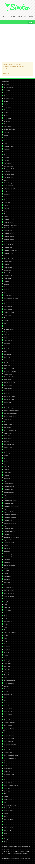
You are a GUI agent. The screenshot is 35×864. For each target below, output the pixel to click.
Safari (5, 677)
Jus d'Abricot (7, 354)
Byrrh (5, 138)
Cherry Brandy (8, 183)
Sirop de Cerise (8, 714)
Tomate (6, 813)
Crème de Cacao (8, 222)
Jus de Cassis (8, 388)
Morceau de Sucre (9, 585)
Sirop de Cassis (8, 711)
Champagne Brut (8, 166)
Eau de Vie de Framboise (11, 298)
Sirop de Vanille (8, 763)
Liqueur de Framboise (10, 509)
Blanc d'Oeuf (7, 126)
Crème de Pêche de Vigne (11, 256)
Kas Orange (7, 453)
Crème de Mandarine (9, 236)
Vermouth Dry (7, 824)
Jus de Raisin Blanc (9, 444)
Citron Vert (7, 202)
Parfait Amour (7, 610)
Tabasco (6, 794)
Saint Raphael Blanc (9, 680)
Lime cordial (7, 472)
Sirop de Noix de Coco (10, 747)
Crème (6, 216)
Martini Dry (7, 573)
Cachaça (6, 140)
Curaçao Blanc (8, 267)
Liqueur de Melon (8, 526)
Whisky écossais (8, 839)
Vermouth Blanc (8, 819)
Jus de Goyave (8, 419)
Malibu (6, 545)
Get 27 (6, 323)
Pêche (5, 618)
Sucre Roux (7, 788)
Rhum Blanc (7, 666)
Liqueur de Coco (8, 497)
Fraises (6, 318)
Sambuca (6, 686)
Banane (6, 115)
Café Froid (7, 152)
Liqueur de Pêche (9, 534)
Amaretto (6, 84)
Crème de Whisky (9, 259)
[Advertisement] (17, 43)
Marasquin (7, 562)
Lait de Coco (7, 467)
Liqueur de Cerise (9, 492)
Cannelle (6, 160)
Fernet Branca (8, 306)
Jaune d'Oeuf (7, 348)
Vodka (5, 833)
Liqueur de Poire (8, 540)
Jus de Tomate (8, 447)
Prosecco (6, 652)
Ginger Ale (7, 332)
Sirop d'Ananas (8, 703)
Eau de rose (7, 295)
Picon (5, 627)
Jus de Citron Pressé (9, 396)
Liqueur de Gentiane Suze (11, 514)
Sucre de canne (8, 782)
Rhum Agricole (8, 661)
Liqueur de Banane (9, 486)
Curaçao (6, 264)
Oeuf (5, 604)
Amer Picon (7, 90)
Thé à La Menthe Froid (10, 805)
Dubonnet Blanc (8, 287)
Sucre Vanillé (7, 791)
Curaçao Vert (7, 278)
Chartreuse (7, 171)
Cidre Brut (7, 194)
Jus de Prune (7, 441)
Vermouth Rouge (8, 827)
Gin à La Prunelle (8, 329)
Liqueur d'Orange (8, 483)
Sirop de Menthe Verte (10, 744)
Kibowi (6, 455)
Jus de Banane (8, 379)
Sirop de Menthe (8, 741)
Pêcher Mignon (8, 621)
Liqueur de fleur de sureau (11, 500)
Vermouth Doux (8, 822)
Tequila (6, 796)
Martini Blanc (7, 571)
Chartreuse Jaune (9, 174)
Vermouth (6, 816)
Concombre (7, 214)
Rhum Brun (7, 669)
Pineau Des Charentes (10, 632)
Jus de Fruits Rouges (9, 416)
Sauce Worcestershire (10, 689)
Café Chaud (7, 149)
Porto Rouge (7, 649)
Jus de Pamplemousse (10, 430)
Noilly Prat (7, 601)
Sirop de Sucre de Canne (11, 755)
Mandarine (7, 551)
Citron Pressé (7, 200)
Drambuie (6, 281)
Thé (5, 802)
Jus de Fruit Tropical (9, 408)
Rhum (5, 658)
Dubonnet (6, 284)
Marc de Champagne (9, 565)
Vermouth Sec (8, 830)
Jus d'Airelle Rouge (9, 360)
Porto (5, 644)
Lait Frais (6, 469)
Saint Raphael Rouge (10, 683)
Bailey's (6, 112)
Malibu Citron (7, 548)
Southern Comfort (9, 777)
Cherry (6, 180)
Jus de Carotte (8, 385)
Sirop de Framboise (9, 722)
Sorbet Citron (7, 771)
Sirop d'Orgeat (8, 708)
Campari (6, 157)
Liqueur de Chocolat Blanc (11, 495)
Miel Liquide (7, 582)
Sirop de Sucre (8, 752)
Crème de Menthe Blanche (11, 242)
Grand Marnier (8, 340)
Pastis (5, 616)
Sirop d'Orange (8, 705)
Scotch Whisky (8, 694)
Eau (5, 292)
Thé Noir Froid (8, 808)
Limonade (6, 475)
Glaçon (6, 337)
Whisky (6, 836)
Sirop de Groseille (9, 738)
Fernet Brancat (8, 309)
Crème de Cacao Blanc (10, 225)
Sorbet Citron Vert (9, 774)
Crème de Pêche (8, 253)
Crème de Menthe (9, 239)
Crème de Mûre (8, 247)
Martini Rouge (8, 579)
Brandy (6, 135)
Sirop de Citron (8, 717)
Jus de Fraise (7, 402)
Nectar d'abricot (8, 587)
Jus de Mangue (8, 424)
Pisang (6, 635)
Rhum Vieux (7, 675)
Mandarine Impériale (9, 554)
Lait (5, 464)
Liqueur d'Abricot (8, 481)
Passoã (6, 613)
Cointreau (6, 208)
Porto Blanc (7, 646)
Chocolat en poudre (9, 188)
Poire (5, 641)
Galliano (6, 320)
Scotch (6, 691)
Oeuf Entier (7, 607)
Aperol (6, 104)
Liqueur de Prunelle (9, 542)
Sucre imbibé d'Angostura (11, 785)
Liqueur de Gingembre (10, 517)
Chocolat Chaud (8, 185)
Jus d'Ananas (7, 363)
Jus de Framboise (9, 405)
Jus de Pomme (8, 438)
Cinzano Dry (7, 197)
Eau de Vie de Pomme (10, 301)
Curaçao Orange (8, 273)
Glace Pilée (7, 334)
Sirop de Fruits (8, 725)
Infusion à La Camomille (10, 346)
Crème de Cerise (8, 230)
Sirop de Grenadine (9, 735)
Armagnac (7, 110)
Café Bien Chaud (8, 146)
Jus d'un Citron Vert (9, 377)
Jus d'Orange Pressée (10, 371)
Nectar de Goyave (9, 593)
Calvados (6, 155)
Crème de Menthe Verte (10, 244)
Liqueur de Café (8, 489)
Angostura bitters (8, 98)
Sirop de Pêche (8, 750)
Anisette (6, 101)
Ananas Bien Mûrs (9, 93)
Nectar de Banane (9, 590)
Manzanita (7, 559)
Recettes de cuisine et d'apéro (13, 858)
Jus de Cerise (7, 391)
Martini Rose (7, 576)
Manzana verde (8, 557)
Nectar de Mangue (9, 596)
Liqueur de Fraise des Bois (11, 506)
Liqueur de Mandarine (10, 523)
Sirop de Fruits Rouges (10, 733)
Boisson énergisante (9, 129)
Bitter (5, 124)
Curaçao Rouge (8, 275)
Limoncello (7, 478)
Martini (6, 568)
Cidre (5, 191)
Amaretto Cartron (8, 87)
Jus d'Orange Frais (9, 368)
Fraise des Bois (8, 315)
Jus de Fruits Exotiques (10, 413)
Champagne (7, 163)
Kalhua (6, 450)
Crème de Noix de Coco (10, 250)
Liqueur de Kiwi (8, 520)
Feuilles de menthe (9, 312)
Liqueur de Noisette (9, 531)
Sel (5, 697)
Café (5, 143)
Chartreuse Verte (8, 177)
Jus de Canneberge (9, 382)
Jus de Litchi (7, 422)
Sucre (5, 780)
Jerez (5, 351)
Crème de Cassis (8, 228)
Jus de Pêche (7, 433)
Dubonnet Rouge (8, 289)
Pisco (5, 638)
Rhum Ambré (7, 663)
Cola (5, 211)
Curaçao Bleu (7, 270)
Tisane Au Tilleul (8, 810)
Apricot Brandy (8, 107)
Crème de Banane (9, 219)
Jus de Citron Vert (9, 399)
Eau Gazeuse (7, 304)
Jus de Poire (7, 436)
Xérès (5, 841)
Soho (5, 765)
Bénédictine (7, 121)
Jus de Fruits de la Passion (11, 410)
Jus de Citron (7, 393)
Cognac (6, 205)
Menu (30, 22)
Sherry (6, 700)
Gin (5, 326)
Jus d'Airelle (7, 357)
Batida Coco (7, 118)
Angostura (7, 96)
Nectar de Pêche (8, 599)
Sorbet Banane (8, 768)
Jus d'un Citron (8, 374)
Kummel (6, 461)
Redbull (6, 655)
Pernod (6, 624)
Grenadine (7, 343)
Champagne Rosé (9, 169)
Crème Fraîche (8, 261)
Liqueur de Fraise (8, 503)
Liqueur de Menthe (9, 528)
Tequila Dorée (7, 799)
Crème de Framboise (9, 233)
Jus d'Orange (7, 365)
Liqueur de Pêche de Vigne (11, 537)
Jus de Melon (7, 427)
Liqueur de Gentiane (9, 512)
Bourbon (6, 132)
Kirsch (5, 458)
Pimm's (6, 630)
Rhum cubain (7, 672)
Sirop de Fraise (8, 720)
